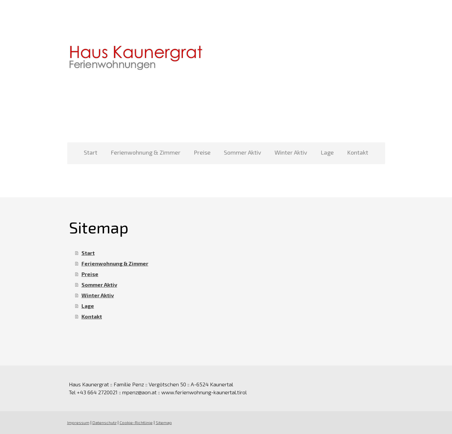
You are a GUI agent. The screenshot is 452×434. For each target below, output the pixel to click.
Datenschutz (104, 422)
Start (90, 152)
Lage (327, 152)
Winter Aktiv (291, 152)
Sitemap (164, 422)
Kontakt (357, 152)
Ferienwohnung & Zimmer (145, 152)
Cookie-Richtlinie (136, 422)
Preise (202, 152)
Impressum (78, 422)
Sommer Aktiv (242, 152)
